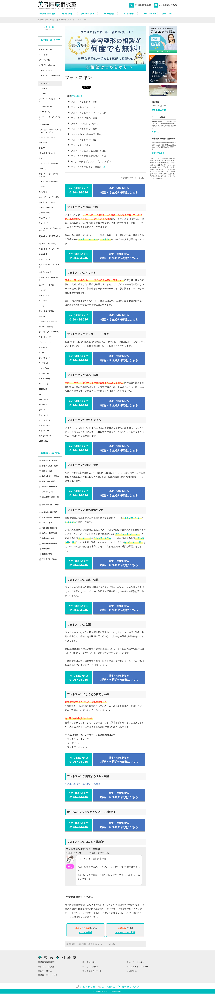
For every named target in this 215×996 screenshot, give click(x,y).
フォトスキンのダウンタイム (85, 123)
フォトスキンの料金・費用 (84, 128)
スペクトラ (43, 192)
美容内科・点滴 (48, 538)
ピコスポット (44, 300)
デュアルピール (44, 342)
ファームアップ (44, 213)
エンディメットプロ (46, 285)
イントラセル (44, 55)
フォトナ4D (43, 415)
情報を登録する (158, 153)
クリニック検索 (91, 966)
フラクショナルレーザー (127, 534)
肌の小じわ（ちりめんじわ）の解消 (82, 783)
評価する (155, 131)
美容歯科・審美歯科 (49, 543)
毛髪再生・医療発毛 (49, 528)
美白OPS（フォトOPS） (48, 243)
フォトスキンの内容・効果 (84, 101)
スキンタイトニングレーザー (49, 249)
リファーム (43, 158)
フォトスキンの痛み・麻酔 (84, 118)
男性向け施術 (47, 554)
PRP (74, 542)
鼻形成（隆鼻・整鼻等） (51, 466)
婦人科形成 (46, 548)
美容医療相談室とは (49, 962)
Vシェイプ (43, 168)
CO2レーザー (44, 124)
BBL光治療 (43, 389)
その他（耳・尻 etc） (50, 559)
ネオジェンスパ (44, 272)
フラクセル (43, 88)
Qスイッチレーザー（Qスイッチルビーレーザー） (50, 131)
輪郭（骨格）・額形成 (50, 476)
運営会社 (132, 970)
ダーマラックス (44, 425)
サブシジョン (44, 223)
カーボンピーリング (46, 207)
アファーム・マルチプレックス (49, 100)
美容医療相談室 (43, 19)
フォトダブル (44, 368)
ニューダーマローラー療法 (49, 197)
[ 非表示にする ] (77, 96)
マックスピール (44, 218)
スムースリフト (44, 420)
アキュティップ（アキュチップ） (49, 237)
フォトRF (42, 290)
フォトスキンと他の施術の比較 (86, 134)
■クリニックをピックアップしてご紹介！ (91, 161)
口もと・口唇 (47, 471)
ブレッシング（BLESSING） (49, 332)
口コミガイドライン (93, 970)
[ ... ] (103, 167)
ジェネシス (105, 239)
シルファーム (44, 295)
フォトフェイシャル (88, 239)
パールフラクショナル (47, 153)
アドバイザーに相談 (125, 932)
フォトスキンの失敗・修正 (84, 139)
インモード (43, 306)
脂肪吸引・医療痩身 (49, 486)
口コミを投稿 (85, 932)
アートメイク (47, 522)
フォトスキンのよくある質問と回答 (88, 150)
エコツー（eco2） (46, 106)
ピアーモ (42, 410)
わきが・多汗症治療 (49, 533)
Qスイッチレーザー (133, 542)
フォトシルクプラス (46, 311)
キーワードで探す (136, 962)
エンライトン (44, 384)
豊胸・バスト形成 (48, 481)
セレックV (43, 404)
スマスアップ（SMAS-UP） (49, 163)
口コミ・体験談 (47, 966)
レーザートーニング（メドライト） (49, 118)
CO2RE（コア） (45, 111)
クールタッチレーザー (47, 137)
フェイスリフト (48, 492)
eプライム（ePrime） (47, 65)
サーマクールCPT (45, 49)
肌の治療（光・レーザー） (69, 19)
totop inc (105, 991)
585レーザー (43, 399)
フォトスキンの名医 (81, 145)
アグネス (42, 187)
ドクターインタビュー (138, 966)
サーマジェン (44, 363)
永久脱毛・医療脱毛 (49, 512)
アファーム (43, 93)
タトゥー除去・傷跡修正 (51, 517)
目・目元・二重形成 (49, 460)
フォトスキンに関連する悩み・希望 (88, 155)
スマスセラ (43, 254)
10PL (41, 394)
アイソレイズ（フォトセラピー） (49, 76)
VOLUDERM (43, 441)
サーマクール (84, 538)
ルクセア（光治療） (46, 326)
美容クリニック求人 (49, 975)
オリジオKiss (44, 373)
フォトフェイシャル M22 (48, 181)
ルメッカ (42, 316)
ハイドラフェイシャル (47, 202)
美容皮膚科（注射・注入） (50, 498)
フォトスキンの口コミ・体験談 (86, 166)
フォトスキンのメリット (83, 107)
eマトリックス (44, 60)
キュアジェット (44, 378)
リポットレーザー (45, 337)
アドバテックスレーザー (48, 321)
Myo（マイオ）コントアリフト (50, 265)
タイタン (42, 148)
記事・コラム (46, 970)
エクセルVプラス (45, 436)
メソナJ (41, 352)
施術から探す (54, 19)
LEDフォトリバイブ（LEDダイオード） (50, 229)
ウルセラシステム (102, 538)
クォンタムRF (44, 430)
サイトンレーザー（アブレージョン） (49, 175)
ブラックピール (44, 358)
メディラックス (44, 259)
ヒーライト (43, 347)
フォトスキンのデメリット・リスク (88, 112)
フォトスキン (44, 83)
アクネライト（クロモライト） (49, 278)
